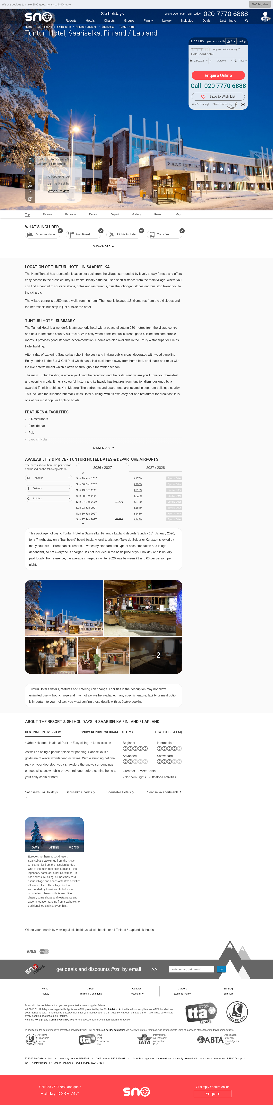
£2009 (138, 484)
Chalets (109, 20)
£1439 (138, 513)
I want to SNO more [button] (59, 4)
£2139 (138, 490)
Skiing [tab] (53, 847)
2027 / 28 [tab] (155, 468)
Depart (115, 214)
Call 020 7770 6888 (218, 85)
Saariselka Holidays (41, 792)
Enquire (212, 1093)
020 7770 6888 (56, 1087)
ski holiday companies (113, 1030)
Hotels (90, 20)
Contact (136, 988)
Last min (228, 20)
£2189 (138, 501)
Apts (163, 792)
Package (70, 214)
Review (47, 214)
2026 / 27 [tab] (102, 468)
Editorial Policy (182, 993)
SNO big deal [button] (260, 4)
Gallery (136, 214)
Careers (182, 988)
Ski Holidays (44, 26)
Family (148, 20)
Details (93, 214)
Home (28, 26)
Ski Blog (228, 988)
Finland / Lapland (86, 26)
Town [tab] (34, 847)
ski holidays (79, 929)
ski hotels (99, 929)
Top (27, 214)
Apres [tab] (74, 847)
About (91, 988)
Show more (101, 447)
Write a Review (58, 191)
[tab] (43, 732)
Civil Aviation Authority (116, 1009)
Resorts (71, 20)
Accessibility (137, 993)
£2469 (138, 496)
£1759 (138, 478)
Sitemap (228, 993)
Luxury (167, 20)
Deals (207, 20)
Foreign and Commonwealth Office (54, 1019)
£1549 (138, 507)
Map (178, 214)
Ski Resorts (64, 26)
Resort (158, 214)
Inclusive (187, 20)
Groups (129, 20)
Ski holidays (112, 13)
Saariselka (107, 26)
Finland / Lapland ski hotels (135, 929)
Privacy (45, 993)
